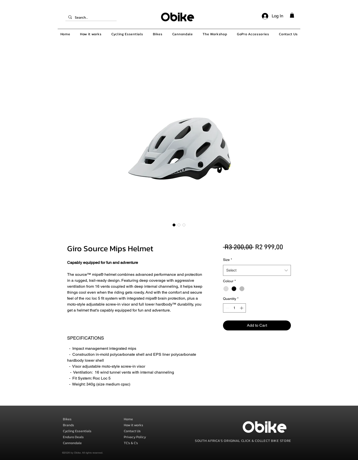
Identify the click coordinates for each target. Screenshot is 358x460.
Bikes (67, 419)
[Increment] (242, 308)
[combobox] (257, 270)
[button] (292, 15)
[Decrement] (227, 308)
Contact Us (132, 431)
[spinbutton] (234, 308)
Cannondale (72, 443)
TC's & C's (131, 443)
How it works (133, 425)
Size (227, 260)
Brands (68, 425)
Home (128, 419)
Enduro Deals (73, 437)
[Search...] (90, 18)
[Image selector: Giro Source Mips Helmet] (174, 224)
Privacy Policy (135, 437)
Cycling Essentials (77, 431)
